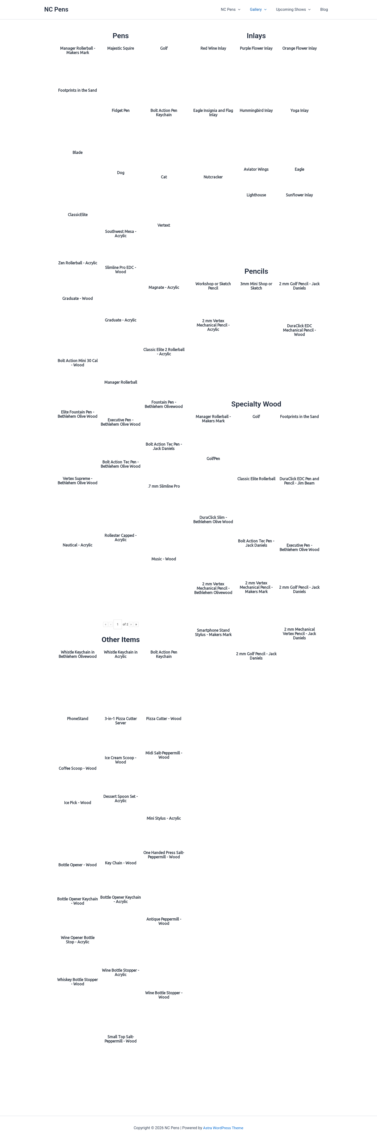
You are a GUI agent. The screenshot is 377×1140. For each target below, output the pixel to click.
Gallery (263, 9)
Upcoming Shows (296, 9)
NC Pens (56, 9)
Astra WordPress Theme (223, 1128)
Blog (325, 9)
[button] (244, 9)
